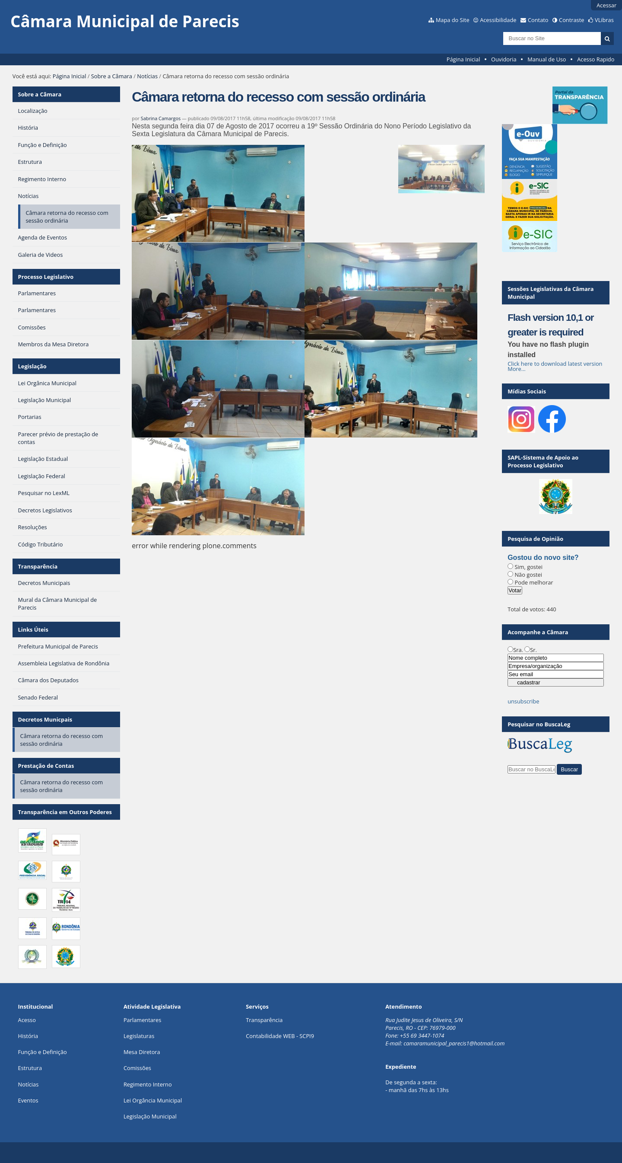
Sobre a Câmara (111, 76)
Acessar (606, 5)
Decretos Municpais (45, 719)
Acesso (27, 1020)
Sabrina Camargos (161, 118)
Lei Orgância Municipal (153, 1100)
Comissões (137, 1068)
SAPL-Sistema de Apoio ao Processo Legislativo (543, 461)
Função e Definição (42, 1052)
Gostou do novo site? (543, 557)
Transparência (38, 566)
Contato (538, 20)
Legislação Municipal (150, 1116)
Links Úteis (33, 629)
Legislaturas (139, 1036)
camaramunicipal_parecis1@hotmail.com (454, 1043)
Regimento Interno (148, 1084)
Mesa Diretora (142, 1052)
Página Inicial (463, 59)
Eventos (28, 1100)
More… (517, 369)
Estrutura (30, 1068)
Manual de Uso (546, 59)
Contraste (571, 20)
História (28, 1036)
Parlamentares (142, 1020)
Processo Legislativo (45, 277)
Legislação (32, 366)
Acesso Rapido (595, 59)
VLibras (604, 20)
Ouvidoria (504, 59)
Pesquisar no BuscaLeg (539, 724)
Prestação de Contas (46, 766)
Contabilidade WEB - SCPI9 (280, 1036)
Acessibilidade (498, 20)
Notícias (147, 76)
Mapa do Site (453, 20)
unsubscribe (523, 701)
